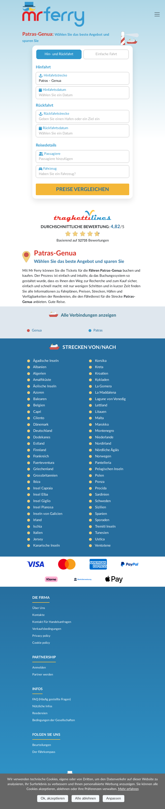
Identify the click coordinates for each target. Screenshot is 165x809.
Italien (38, 533)
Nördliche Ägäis (107, 450)
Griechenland (43, 469)
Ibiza (36, 482)
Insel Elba (40, 494)
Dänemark (41, 424)
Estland (38, 443)
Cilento (38, 418)
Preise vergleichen (82, 189)
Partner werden (42, 674)
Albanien (39, 367)
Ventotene (103, 545)
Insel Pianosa (43, 507)
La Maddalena (105, 392)
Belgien (39, 405)
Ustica (100, 539)
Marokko (102, 424)
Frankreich (41, 456)
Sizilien (100, 507)
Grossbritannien (45, 475)
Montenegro (104, 431)
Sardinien (102, 494)
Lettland (101, 405)
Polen (99, 475)
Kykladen (102, 380)
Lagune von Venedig (110, 399)
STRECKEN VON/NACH (89, 347)
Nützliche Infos (42, 706)
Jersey (38, 539)
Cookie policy (41, 642)
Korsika (100, 361)
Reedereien (39, 713)
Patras (98, 330)
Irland (37, 520)
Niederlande (104, 437)
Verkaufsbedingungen (46, 629)
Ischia (37, 526)
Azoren (38, 392)
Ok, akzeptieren (53, 798)
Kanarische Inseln (46, 545)
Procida (100, 488)
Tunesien (102, 533)
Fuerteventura (43, 463)
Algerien (39, 373)
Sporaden (102, 520)
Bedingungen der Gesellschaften (53, 720)
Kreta (99, 367)
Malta (99, 418)
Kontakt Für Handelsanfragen (51, 622)
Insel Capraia (43, 488)
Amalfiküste (42, 380)
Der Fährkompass (43, 752)
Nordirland (103, 443)
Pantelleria (103, 463)
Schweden (103, 501)
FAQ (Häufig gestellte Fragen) (51, 699)
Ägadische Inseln (46, 361)
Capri (37, 412)
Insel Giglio (42, 501)
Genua (37, 330)
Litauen (100, 412)
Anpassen (113, 798)
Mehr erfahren (128, 789)
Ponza (99, 482)
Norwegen (103, 456)
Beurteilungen (41, 745)
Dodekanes (41, 437)
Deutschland (42, 431)
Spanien (101, 514)
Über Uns (38, 608)
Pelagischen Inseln (109, 469)
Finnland (39, 450)
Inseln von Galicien (47, 514)
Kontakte (38, 615)
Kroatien (101, 373)
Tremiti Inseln (105, 526)
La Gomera (103, 386)
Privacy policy (41, 635)
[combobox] (82, 81)
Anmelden (39, 667)
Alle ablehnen (85, 798)
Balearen (39, 399)
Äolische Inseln (44, 386)
